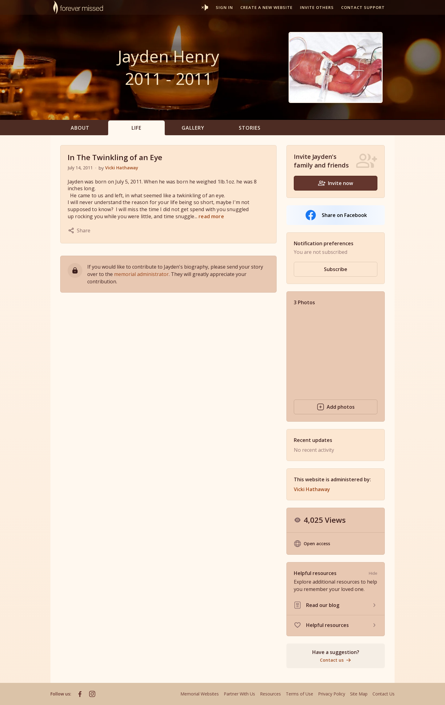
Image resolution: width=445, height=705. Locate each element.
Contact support (363, 7)
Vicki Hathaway (121, 168)
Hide (373, 573)
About (80, 127)
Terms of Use (299, 694)
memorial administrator (141, 274)
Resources (270, 694)
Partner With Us (239, 694)
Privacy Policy (331, 694)
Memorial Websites (199, 694)
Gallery (193, 127)
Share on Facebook (336, 215)
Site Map (359, 694)
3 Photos (304, 302)
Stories (250, 127)
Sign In (224, 7)
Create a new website (266, 7)
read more (211, 216)
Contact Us (383, 694)
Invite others (317, 7)
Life (136, 127)
